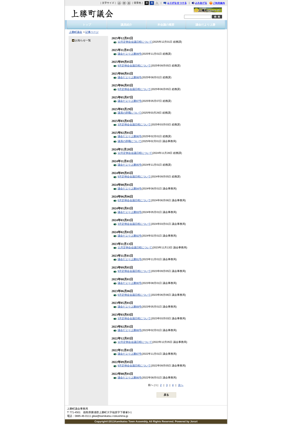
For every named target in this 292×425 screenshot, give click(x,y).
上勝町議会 (92, 13)
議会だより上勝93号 (130, 212)
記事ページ (92, 32)
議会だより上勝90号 (130, 283)
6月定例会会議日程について (134, 89)
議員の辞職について (129, 112)
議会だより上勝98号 (130, 77)
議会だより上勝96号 (130, 136)
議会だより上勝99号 (130, 53)
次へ (180, 385)
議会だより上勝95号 (130, 164)
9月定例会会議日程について (134, 65)
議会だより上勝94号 (130, 188)
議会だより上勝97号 (130, 100)
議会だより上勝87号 (130, 353)
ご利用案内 (220, 3)
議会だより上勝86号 (130, 377)
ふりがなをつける (178, 3)
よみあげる (203, 3)
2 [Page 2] (161, 385)
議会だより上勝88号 (130, 330)
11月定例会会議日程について (135, 247)
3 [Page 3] (166, 385)
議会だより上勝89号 (130, 306)
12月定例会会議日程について (135, 41)
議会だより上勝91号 (130, 259)
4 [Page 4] (173, 385)
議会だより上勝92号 (130, 235)
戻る (166, 394)
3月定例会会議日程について (134, 124)
